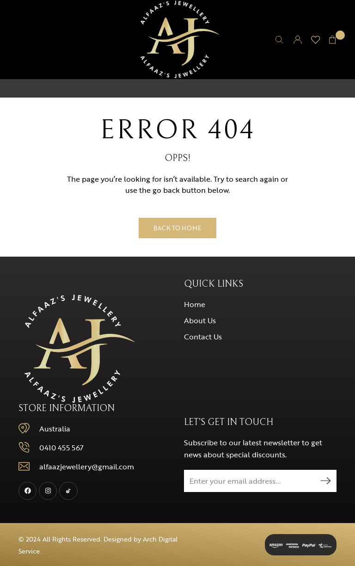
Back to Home (177, 228)
